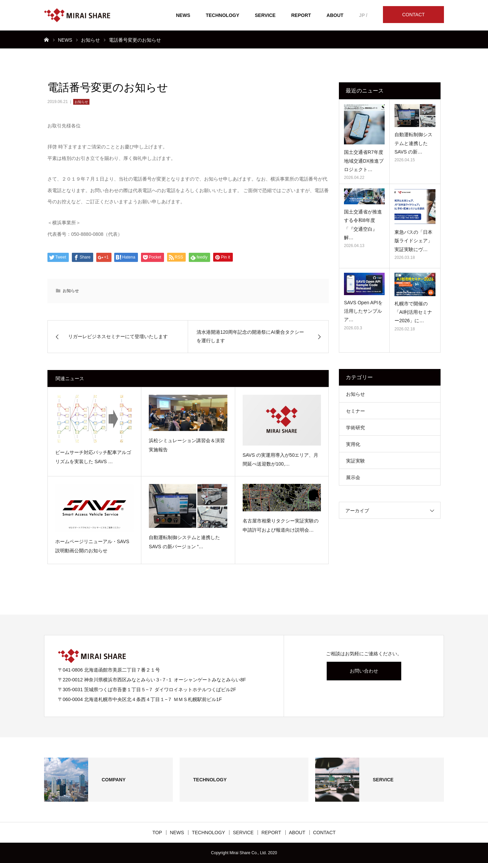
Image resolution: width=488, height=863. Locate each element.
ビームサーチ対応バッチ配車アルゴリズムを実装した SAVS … (93, 457)
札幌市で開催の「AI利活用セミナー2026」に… (413, 312)
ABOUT (335, 15)
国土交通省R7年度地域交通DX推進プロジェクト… (364, 160)
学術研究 (355, 427)
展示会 (353, 477)
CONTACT (413, 14)
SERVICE (265, 15)
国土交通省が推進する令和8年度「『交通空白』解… (363, 224)
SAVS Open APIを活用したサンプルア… (363, 311)
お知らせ (81, 102)
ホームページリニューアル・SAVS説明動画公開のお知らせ (92, 546)
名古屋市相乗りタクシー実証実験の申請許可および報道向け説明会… (281, 525)
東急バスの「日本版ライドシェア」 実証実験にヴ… (413, 240)
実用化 (353, 444)
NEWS (183, 15)
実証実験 (355, 461)
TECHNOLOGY (222, 15)
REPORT (301, 15)
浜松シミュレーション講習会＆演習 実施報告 (187, 445)
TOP (157, 832)
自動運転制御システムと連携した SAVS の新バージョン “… (184, 542)
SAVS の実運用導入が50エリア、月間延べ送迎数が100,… (281, 459)
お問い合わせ (364, 671)
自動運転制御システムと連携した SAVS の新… (413, 143)
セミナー (355, 411)
